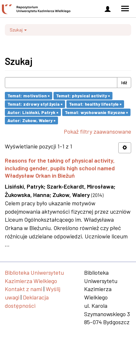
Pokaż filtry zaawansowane (97, 131)
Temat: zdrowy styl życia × (35, 104)
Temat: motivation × (28, 95)
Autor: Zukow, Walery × (31, 120)
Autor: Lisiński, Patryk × (32, 112)
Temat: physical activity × (83, 95)
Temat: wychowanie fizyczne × (96, 112)
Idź (124, 82)
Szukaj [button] (18, 29)
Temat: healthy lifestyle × (95, 104)
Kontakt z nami (23, 288)
